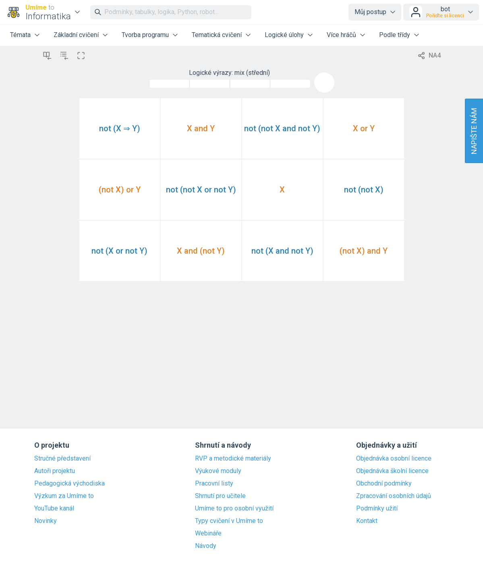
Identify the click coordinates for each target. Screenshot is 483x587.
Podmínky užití (377, 508)
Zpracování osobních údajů (393, 496)
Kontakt (366, 521)
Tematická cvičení (217, 35)
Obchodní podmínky (384, 483)
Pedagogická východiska (69, 483)
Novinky (45, 521)
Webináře (208, 533)
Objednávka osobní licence (393, 458)
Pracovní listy (214, 483)
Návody (205, 546)
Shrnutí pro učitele (220, 496)
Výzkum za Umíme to (64, 496)
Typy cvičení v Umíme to (229, 521)
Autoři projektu (54, 471)
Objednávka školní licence (392, 471)
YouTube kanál (54, 508)
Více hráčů (341, 35)
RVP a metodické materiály (233, 458)
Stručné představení (62, 458)
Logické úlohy (284, 35)
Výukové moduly (218, 471)
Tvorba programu (145, 35)
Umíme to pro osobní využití (234, 508)
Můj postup (370, 12)
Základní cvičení (76, 35)
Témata (20, 35)
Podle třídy (394, 35)
